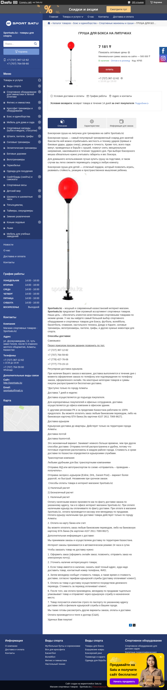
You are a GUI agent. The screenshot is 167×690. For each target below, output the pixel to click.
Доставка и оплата (14, 256)
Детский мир (14, 191)
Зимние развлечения (18, 216)
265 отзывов (138, 2)
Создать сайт (25, 2)
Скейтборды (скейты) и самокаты (19, 178)
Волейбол (50, 657)
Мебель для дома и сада (20, 122)
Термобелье (13, 165)
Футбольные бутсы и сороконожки (62, 646)
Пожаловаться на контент (105, 687)
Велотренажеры (16, 159)
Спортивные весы (17, 185)
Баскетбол (50, 653)
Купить (109, 70)
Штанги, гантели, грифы (20, 136)
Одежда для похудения (20, 171)
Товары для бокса (94, 646)
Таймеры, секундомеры (20, 210)
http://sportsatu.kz (12, 382)
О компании (11, 646)
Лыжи (10, 228)
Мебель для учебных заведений (18, 235)
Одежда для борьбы (95, 660)
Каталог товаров (61, 23)
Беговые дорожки (16, 153)
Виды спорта (14, 86)
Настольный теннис (55, 664)
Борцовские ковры (94, 649)
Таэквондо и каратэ (95, 657)
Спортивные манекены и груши (116, 23)
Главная (53, 16)
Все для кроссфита (55, 649)
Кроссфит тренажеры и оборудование (20, 109)
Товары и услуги (13, 80)
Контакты (8, 262)
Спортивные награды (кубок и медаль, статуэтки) (22, 129)
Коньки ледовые (16, 222)
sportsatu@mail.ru (13, 390)
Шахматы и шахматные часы (20, 197)
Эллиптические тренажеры (22, 148)
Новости (8, 244)
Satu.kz (98, 683)
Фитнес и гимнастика (18, 102)
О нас (6, 250)
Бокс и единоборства (18, 116)
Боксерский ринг (93, 653)
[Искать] (35, 44)
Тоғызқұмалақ (15, 205)
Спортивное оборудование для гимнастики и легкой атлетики (21, 94)
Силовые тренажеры (18, 142)
